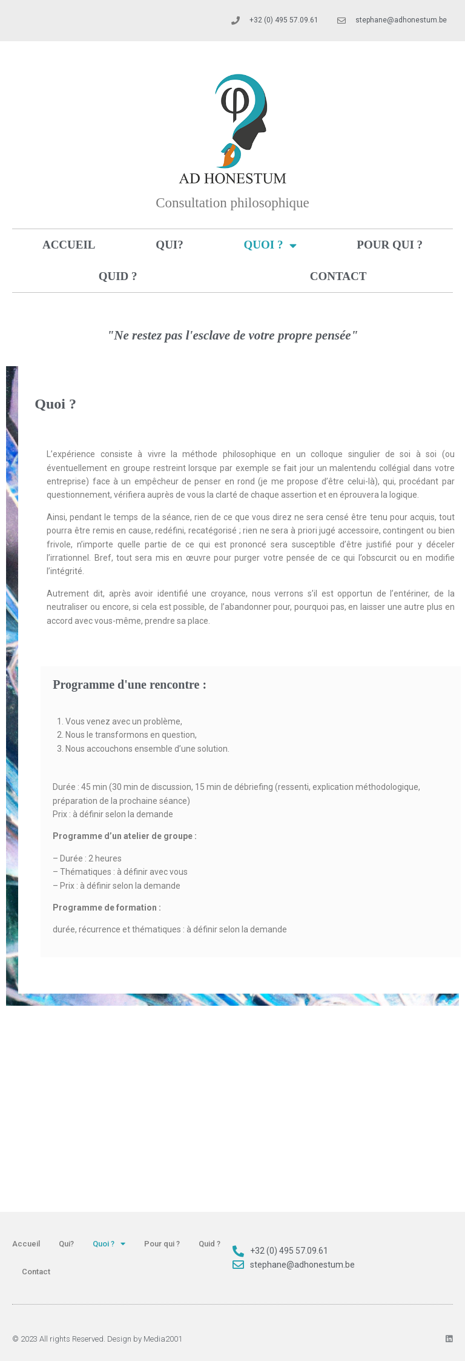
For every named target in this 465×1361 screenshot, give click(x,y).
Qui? (169, 244)
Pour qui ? (390, 244)
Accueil (69, 244)
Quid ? (118, 276)
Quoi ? (270, 245)
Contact (338, 276)
